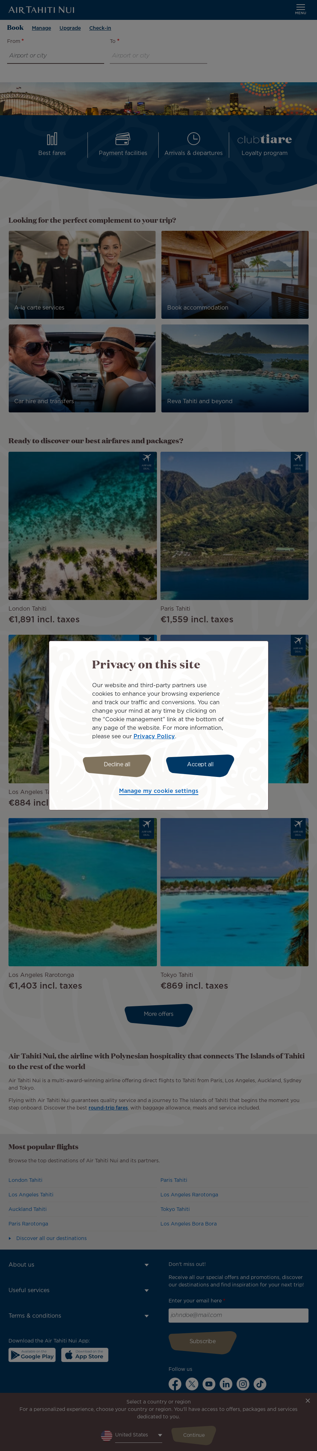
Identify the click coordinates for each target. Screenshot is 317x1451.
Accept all (200, 764)
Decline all (117, 764)
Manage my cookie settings (158, 791)
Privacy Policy (154, 736)
